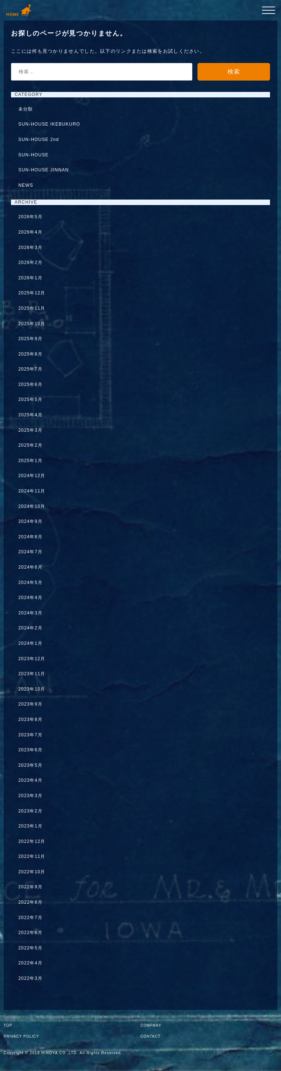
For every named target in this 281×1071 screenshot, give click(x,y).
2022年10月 (31, 871)
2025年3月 (30, 430)
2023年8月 (30, 719)
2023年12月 (31, 658)
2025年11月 (31, 308)
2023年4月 (30, 780)
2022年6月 (30, 932)
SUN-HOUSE (33, 154)
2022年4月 (30, 963)
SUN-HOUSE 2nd (38, 139)
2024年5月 (30, 582)
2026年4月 (30, 232)
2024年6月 (30, 567)
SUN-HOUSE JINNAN (43, 169)
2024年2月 (30, 628)
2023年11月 (31, 673)
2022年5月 (30, 948)
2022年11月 (31, 856)
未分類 (25, 109)
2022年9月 (30, 886)
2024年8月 (30, 536)
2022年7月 (30, 917)
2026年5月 (30, 216)
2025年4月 (30, 414)
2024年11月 (31, 491)
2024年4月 (30, 597)
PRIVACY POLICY (21, 1036)
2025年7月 (30, 369)
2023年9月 (30, 704)
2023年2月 (30, 811)
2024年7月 (30, 551)
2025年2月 (30, 445)
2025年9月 (30, 338)
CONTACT (151, 1036)
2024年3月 (30, 613)
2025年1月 (30, 460)
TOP (8, 1025)
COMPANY (151, 1025)
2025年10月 (31, 323)
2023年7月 (30, 734)
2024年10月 (31, 506)
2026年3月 (30, 247)
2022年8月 (30, 902)
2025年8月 (30, 354)
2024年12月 (31, 475)
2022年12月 (31, 841)
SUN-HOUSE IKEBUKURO (49, 124)
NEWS (25, 185)
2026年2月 (30, 262)
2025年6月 (30, 384)
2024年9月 (30, 521)
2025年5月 (30, 399)
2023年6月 (30, 749)
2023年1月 (30, 826)
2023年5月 (30, 765)
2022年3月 (30, 978)
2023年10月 (31, 689)
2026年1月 (30, 277)
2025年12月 (31, 292)
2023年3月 (30, 795)
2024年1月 (30, 643)
